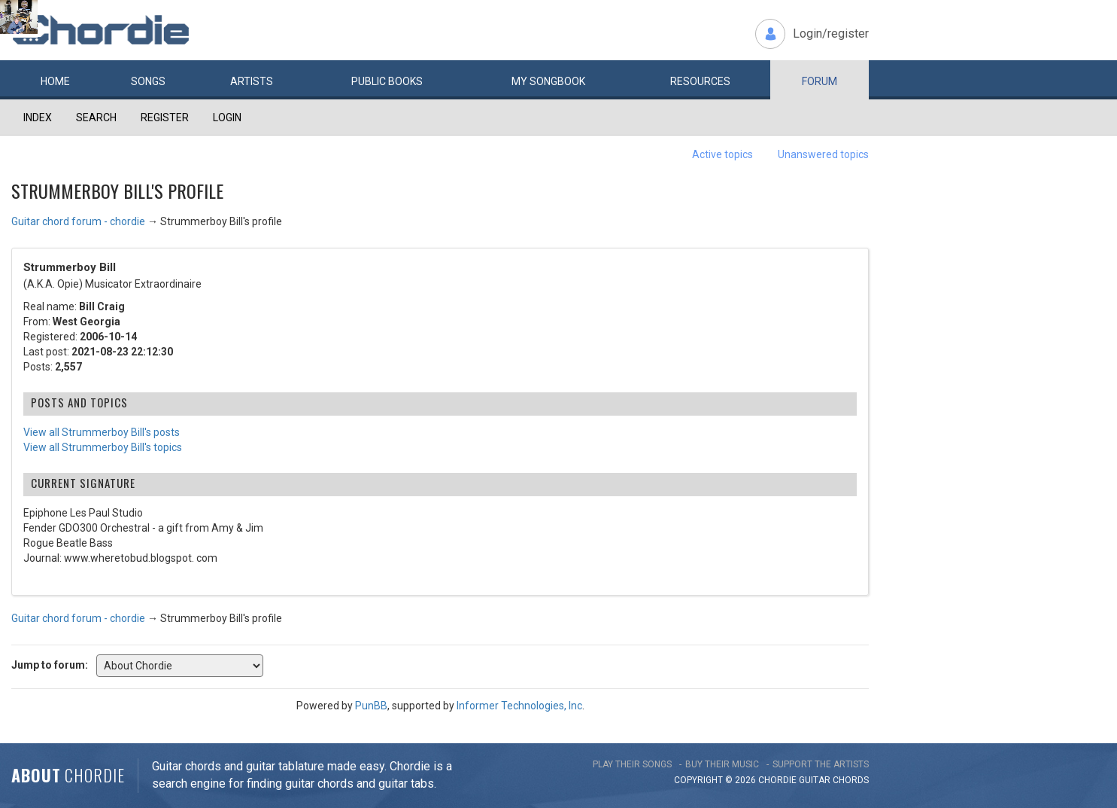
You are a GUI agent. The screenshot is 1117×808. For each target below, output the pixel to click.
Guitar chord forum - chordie (78, 221)
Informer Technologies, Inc (519, 706)
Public (387, 81)
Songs (148, 81)
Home (55, 81)
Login (227, 117)
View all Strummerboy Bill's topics (102, 447)
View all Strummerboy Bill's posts (101, 432)
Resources (700, 81)
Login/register (831, 33)
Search (96, 117)
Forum (819, 81)
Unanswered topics (823, 154)
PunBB (371, 706)
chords (851, 780)
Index (37, 117)
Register (165, 117)
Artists (251, 81)
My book (548, 81)
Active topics (722, 154)
